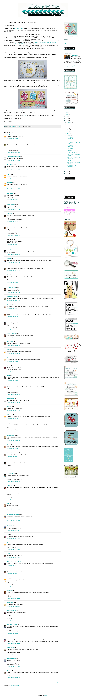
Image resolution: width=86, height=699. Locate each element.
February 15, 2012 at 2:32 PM (13, 235)
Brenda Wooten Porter (12, 452)
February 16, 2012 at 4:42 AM (13, 606)
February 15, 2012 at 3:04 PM (13, 254)
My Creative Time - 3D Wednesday (71, 138)
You (67, 140)
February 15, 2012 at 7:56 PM (13, 418)
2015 (67, 114)
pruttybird (9, 182)
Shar (8, 357)
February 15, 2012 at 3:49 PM (13, 282)
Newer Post (6, 682)
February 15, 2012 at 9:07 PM (13, 468)
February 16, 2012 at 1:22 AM (13, 549)
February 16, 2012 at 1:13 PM (13, 677)
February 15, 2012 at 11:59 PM (14, 538)
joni (8, 384)
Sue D (8, 349)
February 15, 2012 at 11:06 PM (14, 509)
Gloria (8, 321)
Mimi (8, 503)
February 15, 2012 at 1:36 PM (13, 199)
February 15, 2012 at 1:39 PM (13, 209)
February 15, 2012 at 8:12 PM (13, 440)
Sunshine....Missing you (72, 152)
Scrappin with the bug (12, 296)
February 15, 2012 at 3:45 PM (13, 270)
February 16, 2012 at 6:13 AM (13, 633)
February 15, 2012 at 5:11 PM (13, 345)
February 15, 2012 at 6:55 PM (13, 394)
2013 (67, 118)
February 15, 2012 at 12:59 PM (14, 188)
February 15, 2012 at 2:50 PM (13, 244)
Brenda (8, 670)
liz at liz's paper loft (11, 333)
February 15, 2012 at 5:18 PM (13, 353)
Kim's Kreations (10, 435)
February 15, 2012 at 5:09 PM (13, 337)
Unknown (9, 414)
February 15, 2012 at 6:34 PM (13, 380)
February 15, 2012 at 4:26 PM (13, 308)
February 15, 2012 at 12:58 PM (14, 178)
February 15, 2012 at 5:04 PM (13, 329)
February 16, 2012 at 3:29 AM (13, 586)
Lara (8, 534)
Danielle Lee (10, 143)
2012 (67, 120)
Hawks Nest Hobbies (12, 624)
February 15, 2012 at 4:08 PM (13, 300)
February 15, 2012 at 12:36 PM (14, 169)
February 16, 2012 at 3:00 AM (13, 565)
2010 (67, 173)
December (69, 122)
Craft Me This (10, 193)
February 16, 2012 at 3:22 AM (13, 573)
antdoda (9, 266)
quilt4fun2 (9, 525)
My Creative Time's (19, 28)
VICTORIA (9, 570)
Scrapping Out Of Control (13, 514)
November (69, 124)
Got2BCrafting (10, 647)
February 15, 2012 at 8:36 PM (13, 456)
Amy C (8, 375)
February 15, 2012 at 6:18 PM (13, 361)
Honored (67, 43)
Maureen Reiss (10, 398)
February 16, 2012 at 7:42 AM (13, 654)
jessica (8, 226)
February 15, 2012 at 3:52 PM (13, 292)
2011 (67, 171)
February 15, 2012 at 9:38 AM (13, 138)
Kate (8, 274)
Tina (8, 578)
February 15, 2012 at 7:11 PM (13, 402)
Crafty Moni (9, 485)
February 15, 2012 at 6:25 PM (13, 371)
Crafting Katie (10, 249)
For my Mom (69, 150)
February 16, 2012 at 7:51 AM (13, 666)
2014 (67, 116)
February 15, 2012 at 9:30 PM (13, 499)
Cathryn (9, 258)
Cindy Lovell (75, 55)
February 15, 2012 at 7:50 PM (13, 410)
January (69, 169)
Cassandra (9, 590)
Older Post (58, 682)
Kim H (8, 638)
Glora (8, 313)
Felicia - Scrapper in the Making (14, 561)
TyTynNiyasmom (11, 461)
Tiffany (8, 553)
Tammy (8, 174)
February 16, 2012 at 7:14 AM (13, 643)
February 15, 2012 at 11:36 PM (14, 530)
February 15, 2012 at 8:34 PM (13, 448)
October (69, 126)
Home (32, 682)
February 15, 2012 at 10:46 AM (13, 160)
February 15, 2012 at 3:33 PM (13, 262)
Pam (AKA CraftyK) (11, 287)
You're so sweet (70, 148)
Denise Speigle (10, 602)
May (68, 129)
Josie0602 (9, 213)
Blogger (45, 695)
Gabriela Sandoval (11, 610)
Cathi (8, 444)
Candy (8, 365)
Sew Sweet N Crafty (11, 658)
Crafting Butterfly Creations (13, 156)
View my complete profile (69, 65)
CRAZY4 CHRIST (11, 204)
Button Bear (69, 160)
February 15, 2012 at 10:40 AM (13, 152)
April (68, 131)
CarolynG (9, 406)
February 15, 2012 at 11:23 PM (14, 520)
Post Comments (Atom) (15, 685)
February (69, 135)
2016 (67, 112)
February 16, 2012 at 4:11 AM (13, 598)
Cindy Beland (10, 164)
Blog (24, 115)
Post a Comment (9, 680)
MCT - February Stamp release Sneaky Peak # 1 (73, 163)
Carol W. (9, 304)
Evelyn (8, 542)
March (68, 133)
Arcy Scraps (10, 341)
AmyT (8, 134)
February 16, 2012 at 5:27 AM (13, 620)
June (68, 128)
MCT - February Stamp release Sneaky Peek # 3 (73, 158)
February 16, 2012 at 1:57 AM (13, 557)
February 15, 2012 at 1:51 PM (13, 221)
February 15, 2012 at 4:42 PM (13, 316)
